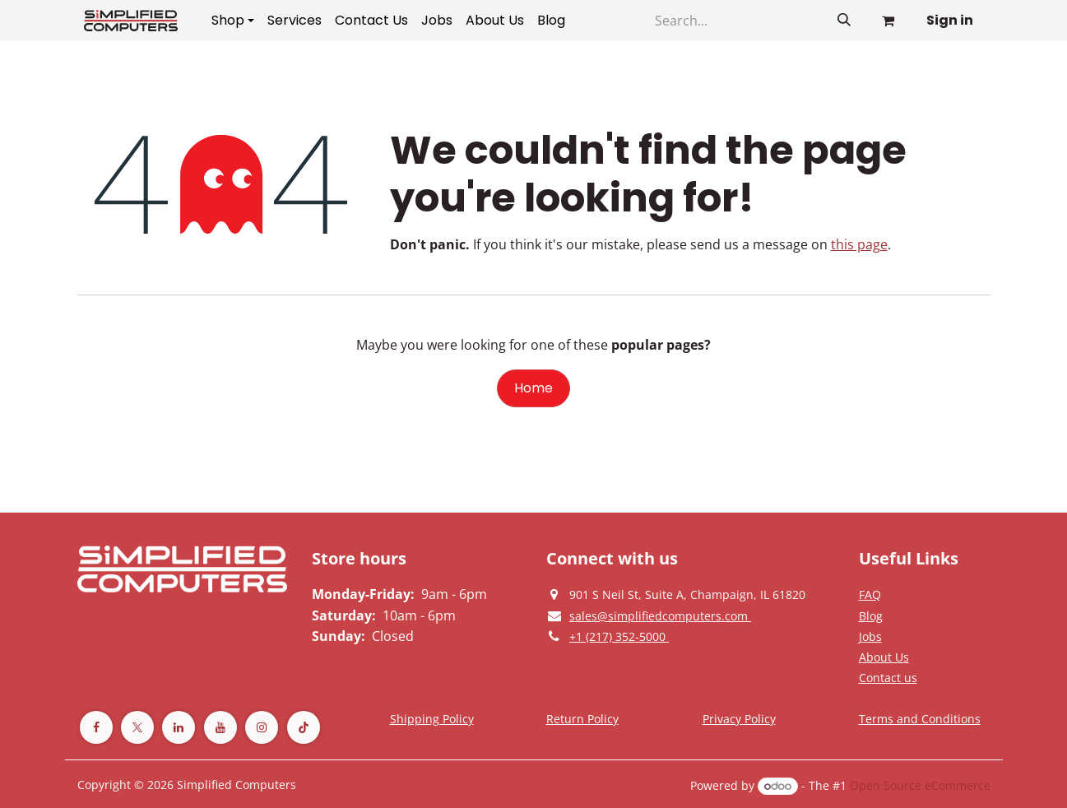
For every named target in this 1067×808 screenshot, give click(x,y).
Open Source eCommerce (920, 785)
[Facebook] (96, 727)
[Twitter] (137, 727)
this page (859, 244)
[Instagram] (261, 727)
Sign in (949, 20)
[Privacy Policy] (870, 594)
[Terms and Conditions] (432, 718)
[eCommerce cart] (888, 20)
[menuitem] (233, 20)
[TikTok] (303, 727)
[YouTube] (220, 727)
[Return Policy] (582, 718)
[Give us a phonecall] (619, 636)
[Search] (844, 20)
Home (533, 387)
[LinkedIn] (178, 727)
